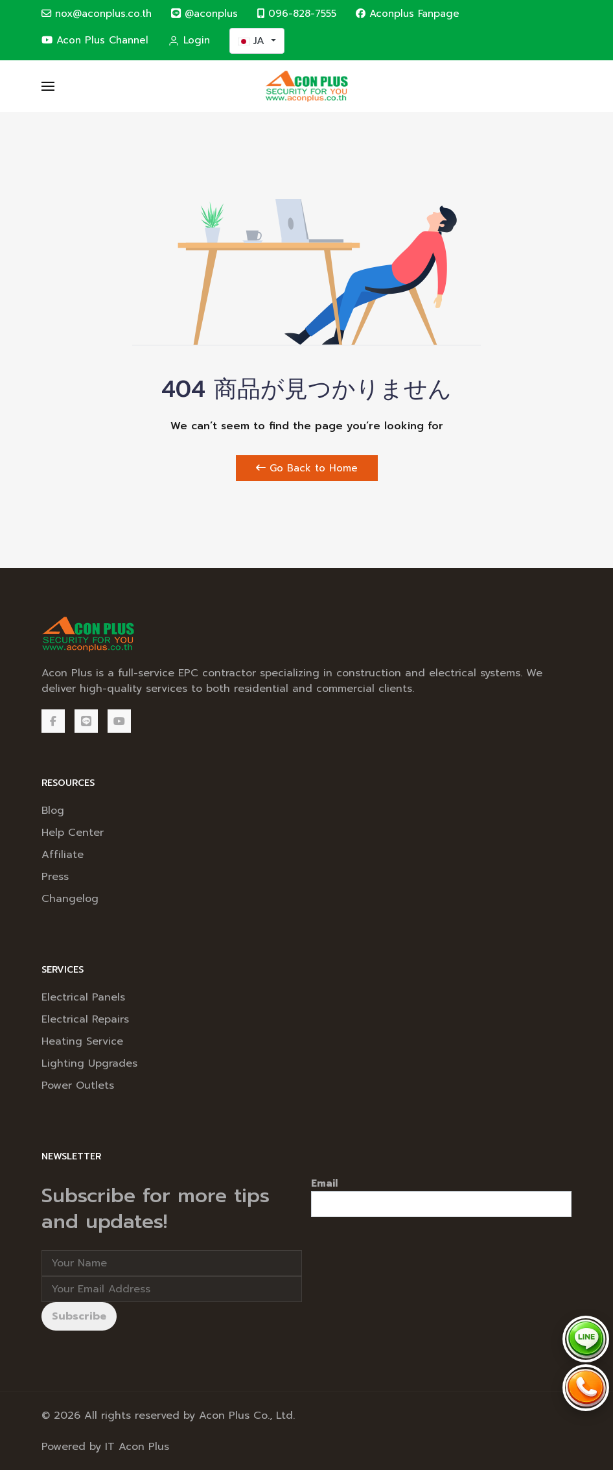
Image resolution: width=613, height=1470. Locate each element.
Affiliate (62, 854)
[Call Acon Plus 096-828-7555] (586, 1387)
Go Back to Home (307, 468)
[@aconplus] (86, 721)
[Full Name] (171, 1263)
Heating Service (82, 1041)
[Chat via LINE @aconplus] (586, 1339)
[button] (47, 86)
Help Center (72, 832)
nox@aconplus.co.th (96, 13)
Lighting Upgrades (89, 1063)
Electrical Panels (83, 997)
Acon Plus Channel (94, 39)
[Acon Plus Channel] (119, 721)
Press (55, 876)
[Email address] (171, 1289)
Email (324, 1183)
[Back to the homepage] (307, 86)
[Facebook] (53, 721)
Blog (52, 810)
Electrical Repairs (85, 1019)
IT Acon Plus (137, 1446)
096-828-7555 (296, 13)
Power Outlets (77, 1085)
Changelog (69, 899)
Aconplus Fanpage (407, 13)
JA (253, 41)
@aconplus (204, 13)
